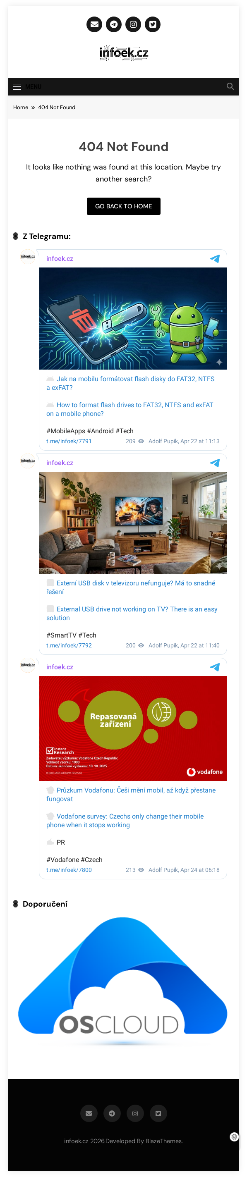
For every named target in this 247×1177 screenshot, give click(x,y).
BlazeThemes (164, 1141)
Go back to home (123, 206)
